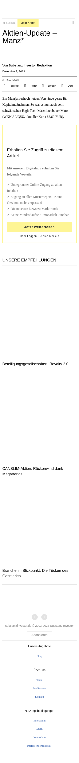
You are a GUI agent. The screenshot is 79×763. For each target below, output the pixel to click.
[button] (73, 22)
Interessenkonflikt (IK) (39, 745)
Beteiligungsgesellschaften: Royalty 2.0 (35, 364)
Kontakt (39, 696)
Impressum (39, 720)
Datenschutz (39, 737)
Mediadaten (39, 688)
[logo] (38, 8)
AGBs (39, 729)
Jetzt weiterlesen (39, 227)
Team (39, 679)
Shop (39, 656)
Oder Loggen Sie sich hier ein (39, 236)
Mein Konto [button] (27, 23)
